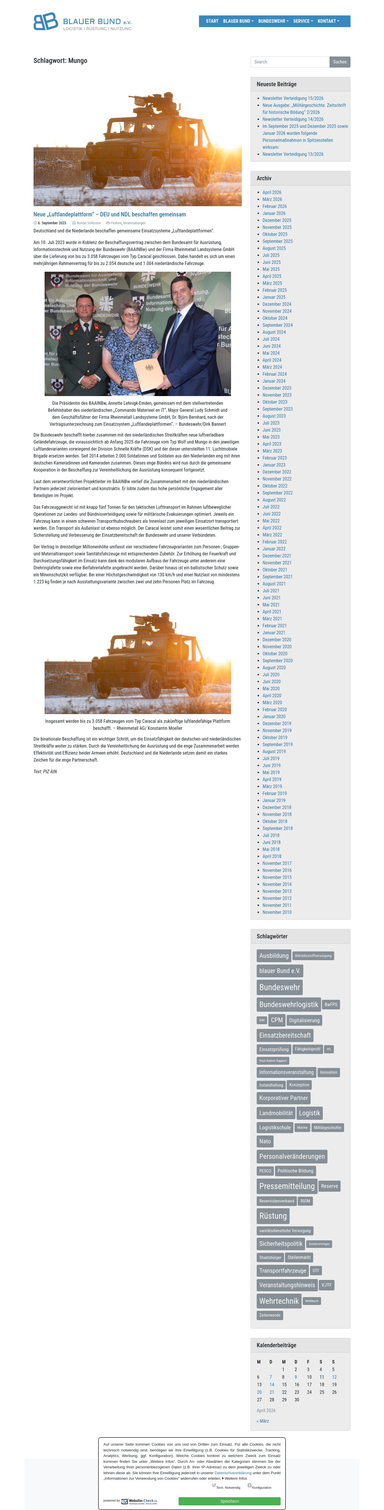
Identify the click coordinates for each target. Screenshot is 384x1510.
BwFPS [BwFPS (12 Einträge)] (331, 1004)
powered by (111, 1500)
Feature (116, 223)
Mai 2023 (271, 437)
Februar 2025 (275, 290)
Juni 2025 (272, 262)
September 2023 (278, 409)
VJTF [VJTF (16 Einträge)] (326, 1285)
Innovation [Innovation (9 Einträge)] (328, 1072)
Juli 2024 (271, 339)
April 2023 (272, 444)
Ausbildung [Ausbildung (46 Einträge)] (274, 956)
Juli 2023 (271, 423)
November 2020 (277, 646)
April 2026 (272, 192)
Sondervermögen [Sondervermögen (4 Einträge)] (319, 1244)
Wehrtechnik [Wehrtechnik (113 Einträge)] (279, 1301)
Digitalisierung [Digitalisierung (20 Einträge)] (304, 1020)
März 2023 (272, 451)
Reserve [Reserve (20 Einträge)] (329, 1186)
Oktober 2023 (275, 402)
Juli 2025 (271, 255)
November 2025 (277, 227)
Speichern (229, 1501)
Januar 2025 (274, 297)
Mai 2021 (271, 604)
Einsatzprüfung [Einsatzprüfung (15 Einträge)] (274, 1049)
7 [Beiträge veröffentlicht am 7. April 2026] (270, 1377)
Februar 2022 (275, 542)
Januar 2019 (274, 800)
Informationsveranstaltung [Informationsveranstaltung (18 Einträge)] (286, 1072)
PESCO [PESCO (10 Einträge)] (265, 1171)
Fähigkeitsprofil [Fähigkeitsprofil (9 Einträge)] (307, 1049)
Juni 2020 (272, 681)
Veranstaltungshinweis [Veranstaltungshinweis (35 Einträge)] (287, 1285)
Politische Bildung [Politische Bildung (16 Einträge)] (295, 1171)
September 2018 (278, 828)
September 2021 (278, 577)
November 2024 (277, 311)
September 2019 (278, 744)
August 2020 (274, 667)
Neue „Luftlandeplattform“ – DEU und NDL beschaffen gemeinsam (110, 214)
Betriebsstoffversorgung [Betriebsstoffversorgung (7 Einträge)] (313, 955)
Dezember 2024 (277, 304)
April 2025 (272, 276)
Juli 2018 (271, 835)
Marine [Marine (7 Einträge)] (302, 1127)
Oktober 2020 (275, 653)
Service (301, 21)
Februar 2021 (275, 625)
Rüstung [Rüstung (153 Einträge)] (273, 1216)
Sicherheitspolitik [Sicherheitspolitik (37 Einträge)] (280, 1243)
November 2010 (277, 912)
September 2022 (278, 493)
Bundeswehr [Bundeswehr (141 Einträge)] (279, 987)
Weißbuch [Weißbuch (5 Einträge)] (311, 1301)
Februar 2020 (275, 709)
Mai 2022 (271, 521)
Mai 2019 (271, 772)
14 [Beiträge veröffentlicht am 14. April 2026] (271, 1384)
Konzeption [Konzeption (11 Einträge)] (299, 1084)
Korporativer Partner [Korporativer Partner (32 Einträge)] (283, 1097)
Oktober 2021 (275, 570)
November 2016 (277, 870)
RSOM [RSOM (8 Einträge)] (305, 1201)
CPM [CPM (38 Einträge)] (277, 1020)
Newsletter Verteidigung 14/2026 (293, 119)
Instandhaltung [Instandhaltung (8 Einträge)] (271, 1085)
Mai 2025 (271, 269)
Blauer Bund (236, 21)
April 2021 (272, 611)
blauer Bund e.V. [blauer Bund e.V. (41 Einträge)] (279, 970)
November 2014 (277, 884)
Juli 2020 (271, 674)
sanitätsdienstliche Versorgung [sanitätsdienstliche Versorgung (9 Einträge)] (285, 1230)
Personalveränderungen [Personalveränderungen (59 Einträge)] (292, 1156)
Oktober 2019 (275, 737)
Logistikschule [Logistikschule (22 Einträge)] (275, 1127)
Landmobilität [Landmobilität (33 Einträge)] (276, 1113)
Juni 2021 (272, 598)
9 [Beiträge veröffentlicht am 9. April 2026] (296, 1377)
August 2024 (274, 332)
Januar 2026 (274, 213)
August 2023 (274, 416)
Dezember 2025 (277, 220)
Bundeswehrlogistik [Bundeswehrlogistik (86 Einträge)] (288, 1004)
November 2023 (277, 395)
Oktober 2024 (275, 318)
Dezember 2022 (277, 472)
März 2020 (272, 702)
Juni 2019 (272, 765)
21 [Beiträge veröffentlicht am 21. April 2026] (271, 1392)
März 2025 (272, 283)
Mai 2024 (271, 353)
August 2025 (274, 248)
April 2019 (272, 779)
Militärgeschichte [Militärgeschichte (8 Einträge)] (327, 1127)
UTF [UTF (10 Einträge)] (316, 1270)
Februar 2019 (275, 793)
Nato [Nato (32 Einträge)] (265, 1141)
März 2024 (272, 367)
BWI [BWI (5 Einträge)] (262, 1020)
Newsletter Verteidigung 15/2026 (293, 98)
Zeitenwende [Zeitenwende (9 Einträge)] (269, 1315)
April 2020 (272, 695)
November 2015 (277, 877)
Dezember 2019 (277, 723)
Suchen (340, 62)
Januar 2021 (274, 632)
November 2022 (277, 479)
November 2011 (277, 905)
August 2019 (274, 751)
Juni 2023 (272, 430)
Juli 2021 (271, 591)
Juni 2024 (272, 346)
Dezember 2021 (277, 556)
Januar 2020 (274, 716)
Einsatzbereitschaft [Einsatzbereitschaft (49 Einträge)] (285, 1035)
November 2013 (277, 891)
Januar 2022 (274, 549)
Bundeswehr (271, 21)
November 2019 (277, 730)
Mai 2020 (271, 688)
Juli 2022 (271, 507)
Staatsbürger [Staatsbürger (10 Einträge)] (270, 1257)
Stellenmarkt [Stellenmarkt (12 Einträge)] (299, 1257)
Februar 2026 (275, 206)
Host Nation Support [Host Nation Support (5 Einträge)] (273, 1061)
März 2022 (272, 535)
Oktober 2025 (275, 234)
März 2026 (272, 199)
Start (212, 21)
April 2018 (272, 856)
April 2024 (272, 360)
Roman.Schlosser (89, 223)
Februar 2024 (275, 374)
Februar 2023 (275, 458)
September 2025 (278, 241)
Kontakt (327, 21)
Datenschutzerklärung (233, 1473)
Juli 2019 (271, 758)
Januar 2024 (274, 381)
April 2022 (272, 528)
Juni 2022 (272, 514)
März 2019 (272, 786)
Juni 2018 (272, 842)
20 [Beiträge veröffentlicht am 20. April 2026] (259, 1392)
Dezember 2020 (277, 639)
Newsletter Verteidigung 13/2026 (293, 154)
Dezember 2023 (277, 388)
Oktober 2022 (275, 486)
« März (263, 1421)
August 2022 (274, 500)
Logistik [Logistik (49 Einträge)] (309, 1113)
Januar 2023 (274, 465)
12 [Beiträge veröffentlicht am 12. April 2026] (334, 1377)
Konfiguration (261, 1487)
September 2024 (278, 325)
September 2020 (278, 660)
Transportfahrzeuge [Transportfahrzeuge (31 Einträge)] (282, 1270)
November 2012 (277, 898)
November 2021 (277, 563)
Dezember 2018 (277, 807)
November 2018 (277, 814)
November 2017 (277, 863)
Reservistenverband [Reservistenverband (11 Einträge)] (276, 1201)
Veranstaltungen (134, 223)
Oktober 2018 (275, 821)
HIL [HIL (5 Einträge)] (329, 1049)
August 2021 (274, 584)
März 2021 (272, 618)
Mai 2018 (271, 849)
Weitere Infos (236, 1478)
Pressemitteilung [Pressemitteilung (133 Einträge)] (287, 1186)
